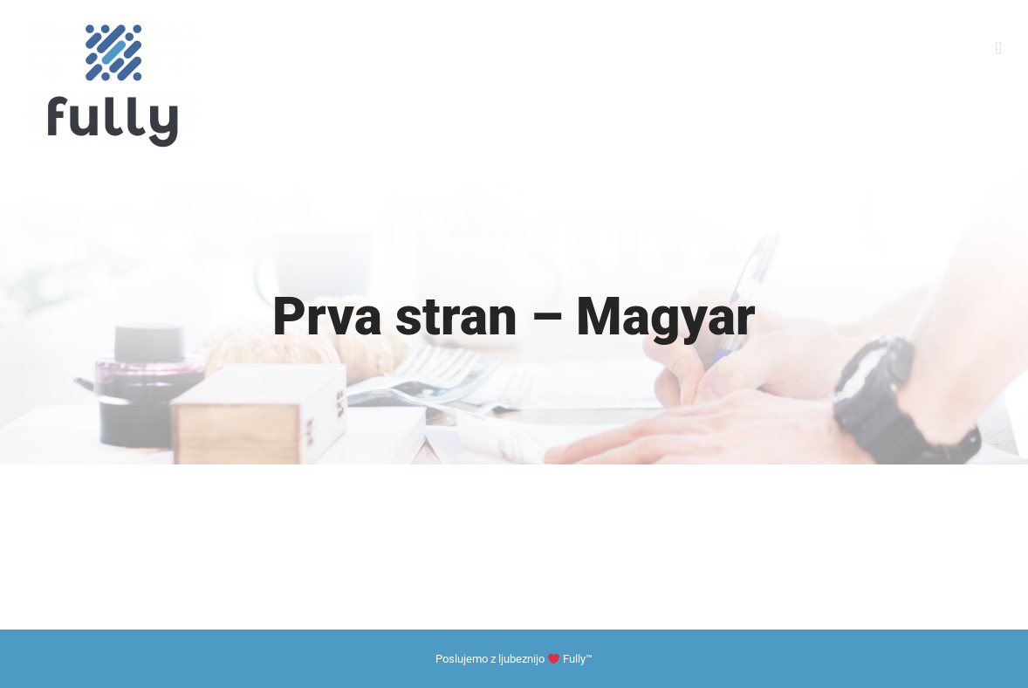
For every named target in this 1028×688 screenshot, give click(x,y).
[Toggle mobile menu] (998, 48)
